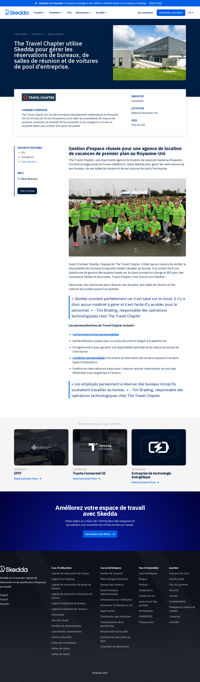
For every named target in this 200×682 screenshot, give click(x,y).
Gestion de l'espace (111, 573)
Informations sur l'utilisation (116, 599)
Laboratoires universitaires (66, 631)
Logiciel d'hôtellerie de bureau (68, 603)
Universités (57, 614)
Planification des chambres (115, 616)
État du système (178, 584)
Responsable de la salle (114, 631)
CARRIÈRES (145, 616)
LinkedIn (174, 622)
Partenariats (146, 610)
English (4, 595)
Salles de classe (60, 648)
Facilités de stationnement (66, 625)
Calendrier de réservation (114, 646)
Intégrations (146, 590)
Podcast (143, 584)
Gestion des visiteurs (112, 584)
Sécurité (173, 590)
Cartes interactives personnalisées (95, 334)
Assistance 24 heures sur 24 (116, 605)
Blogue (143, 579)
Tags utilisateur (29, 161)
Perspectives (146, 622)
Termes (173, 595)
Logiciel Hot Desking (62, 579)
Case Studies (20, 34)
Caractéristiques (148, 573)
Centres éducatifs (61, 637)
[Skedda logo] (14, 569)
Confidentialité (177, 601)
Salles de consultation (64, 642)
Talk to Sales (27, 190)
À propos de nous (179, 573)
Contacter (174, 616)
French (4, 599)
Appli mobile (107, 610)
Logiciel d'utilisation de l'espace (69, 609)
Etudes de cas (147, 595)
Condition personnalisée (88, 358)
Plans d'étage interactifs (114, 579)
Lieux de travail (59, 620)
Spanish (4, 603)
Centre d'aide (176, 579)
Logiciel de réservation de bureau (70, 573)
